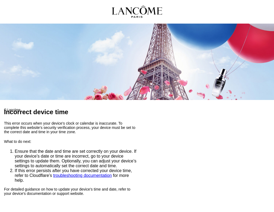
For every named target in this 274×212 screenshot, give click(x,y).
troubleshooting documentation (82, 175)
